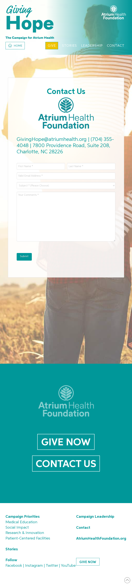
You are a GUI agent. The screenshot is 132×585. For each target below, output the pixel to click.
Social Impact (17, 527)
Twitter (52, 566)
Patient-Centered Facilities (28, 538)
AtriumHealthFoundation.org (101, 539)
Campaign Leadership (95, 517)
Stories (12, 549)
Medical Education (21, 522)
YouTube (68, 566)
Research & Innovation (25, 533)
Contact (83, 528)
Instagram (34, 566)
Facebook (14, 566)
